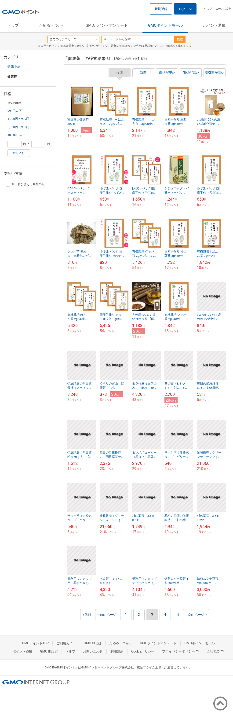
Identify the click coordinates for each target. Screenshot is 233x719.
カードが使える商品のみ (25, 184)
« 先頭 (86, 614)
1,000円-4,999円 (18, 119)
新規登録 (160, 9)
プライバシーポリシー (180, 651)
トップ (13, 25)
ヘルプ (208, 9)
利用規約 (117, 651)
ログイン (185, 9)
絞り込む (18, 153)
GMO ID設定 (223, 9)
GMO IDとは (93, 643)
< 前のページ (106, 614)
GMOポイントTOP (35, 643)
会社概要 (215, 651)
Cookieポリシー (142, 651)
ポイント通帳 (214, 25)
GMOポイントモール (165, 25)
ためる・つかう (52, 25)
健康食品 (14, 66)
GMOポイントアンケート (107, 25)
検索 (180, 39)
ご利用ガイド (66, 643)
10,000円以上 (16, 135)
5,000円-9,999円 (18, 127)
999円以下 (14, 111)
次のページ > (197, 614)
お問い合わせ (93, 651)
